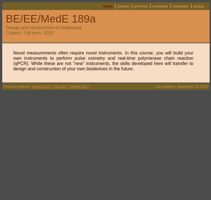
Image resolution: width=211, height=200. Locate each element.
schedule (160, 6)
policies (140, 6)
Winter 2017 (79, 87)
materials (181, 6)
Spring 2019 (41, 87)
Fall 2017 (60, 87)
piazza (198, 6)
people (123, 6)
